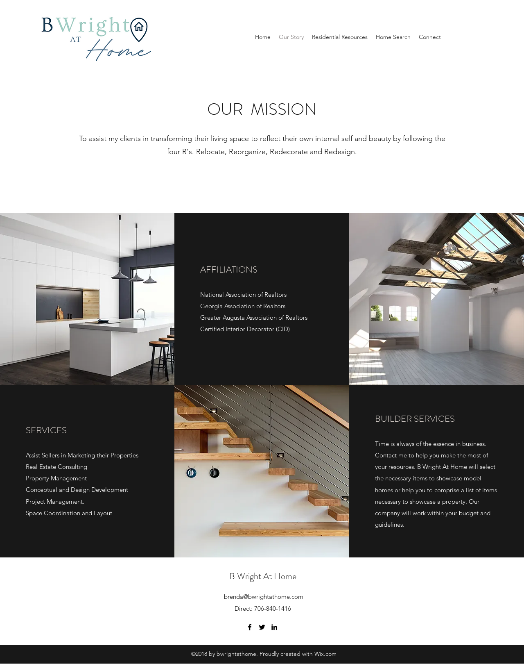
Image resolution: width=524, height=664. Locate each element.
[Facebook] (250, 627)
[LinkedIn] (274, 627)
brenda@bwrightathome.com (263, 596)
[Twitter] (262, 627)
